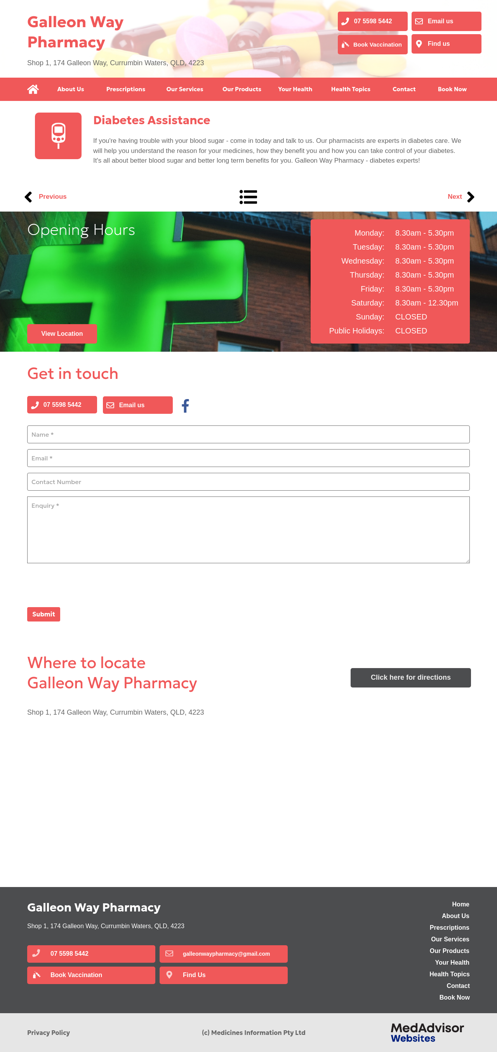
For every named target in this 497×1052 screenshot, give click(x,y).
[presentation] (86, 584)
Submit (43, 614)
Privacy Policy (48, 1032)
